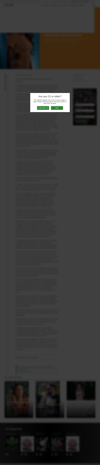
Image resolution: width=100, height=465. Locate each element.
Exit (57, 108)
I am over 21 (43, 108)
